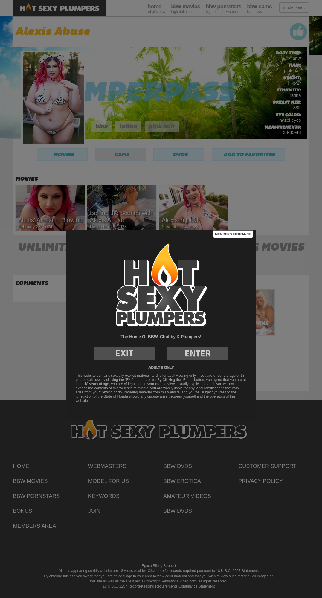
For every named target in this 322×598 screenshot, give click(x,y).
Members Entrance (233, 234)
